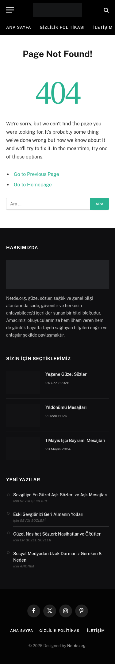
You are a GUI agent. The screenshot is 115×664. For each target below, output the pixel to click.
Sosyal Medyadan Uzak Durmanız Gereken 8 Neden (57, 557)
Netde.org (76, 645)
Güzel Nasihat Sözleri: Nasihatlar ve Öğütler (57, 534)
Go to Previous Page (36, 174)
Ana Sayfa (18, 27)
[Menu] (10, 10)
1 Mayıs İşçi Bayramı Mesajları (75, 440)
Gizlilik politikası (62, 27)
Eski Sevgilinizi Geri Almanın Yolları (48, 514)
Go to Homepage (33, 185)
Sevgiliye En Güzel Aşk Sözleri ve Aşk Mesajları (60, 494)
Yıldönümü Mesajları (65, 407)
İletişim (96, 630)
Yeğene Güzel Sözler (66, 374)
